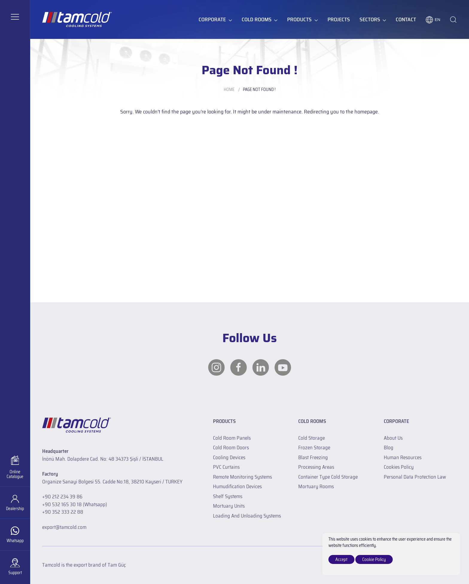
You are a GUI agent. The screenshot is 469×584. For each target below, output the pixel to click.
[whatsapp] (15, 534)
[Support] (15, 566)
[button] (15, 16)
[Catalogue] (15, 467)
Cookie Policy (374, 559)
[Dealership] (15, 502)
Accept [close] (341, 559)
